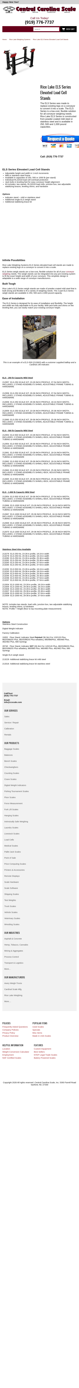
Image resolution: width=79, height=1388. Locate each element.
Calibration (9, 729)
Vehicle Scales (10, 912)
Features (38, 1045)
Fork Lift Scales (11, 809)
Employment (8, 1055)
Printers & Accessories (14, 870)
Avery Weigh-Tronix (13, 983)
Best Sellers (39, 1052)
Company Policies (10, 1030)
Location (6, 1049)
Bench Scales (10, 761)
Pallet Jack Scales (12, 852)
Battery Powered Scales (44, 1058)
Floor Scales (9, 797)
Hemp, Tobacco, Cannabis (16, 945)
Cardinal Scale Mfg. (13, 989)
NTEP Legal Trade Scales (45, 1055)
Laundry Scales (11, 828)
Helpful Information (12, 1045)
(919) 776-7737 (11, 696)
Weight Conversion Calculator (15, 1052)
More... (7, 969)
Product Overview (10, 1036)
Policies (6, 1023)
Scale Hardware (11, 882)
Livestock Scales (11, 834)
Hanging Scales (11, 815)
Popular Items (40, 1023)
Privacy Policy (8, 1033)
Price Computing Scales (15, 864)
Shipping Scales (11, 894)
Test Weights (10, 900)
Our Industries (12, 932)
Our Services (11, 710)
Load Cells (9, 840)
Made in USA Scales (42, 1036)
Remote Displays (12, 876)
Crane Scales (10, 779)
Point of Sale (10, 858)
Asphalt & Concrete (13, 939)
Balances (8, 755)
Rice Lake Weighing (13, 995)
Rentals (7, 735)
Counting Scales (11, 773)
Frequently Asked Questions (15, 1027)
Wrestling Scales (11, 924)
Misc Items (37, 1033)
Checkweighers (11, 767)
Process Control (11, 957)
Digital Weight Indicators (15, 785)
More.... (7, 1001)
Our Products (11, 743)
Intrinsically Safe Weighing (16, 821)
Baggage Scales (11, 749)
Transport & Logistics (13, 963)
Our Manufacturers (14, 977)
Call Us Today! (39, 20)
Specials (36, 1030)
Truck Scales (10, 906)
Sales (6, 716)
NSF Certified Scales (11, 1058)
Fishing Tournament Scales (16, 791)
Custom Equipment (42, 1049)
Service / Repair (11, 722)
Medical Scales (11, 846)
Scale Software (11, 888)
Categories (6, 29)
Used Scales (38, 1027)
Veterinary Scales (12, 918)
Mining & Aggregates (13, 951)
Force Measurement (13, 803)
